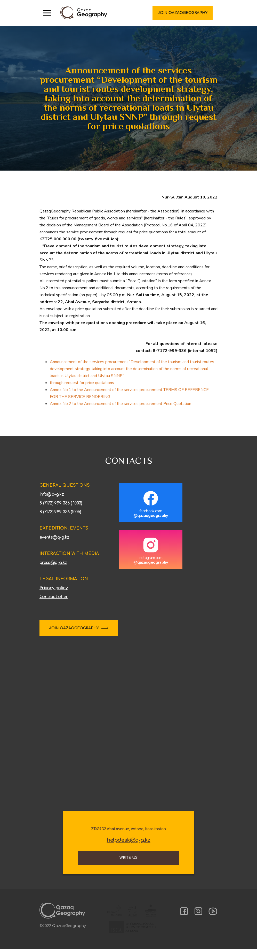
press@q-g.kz (53, 562)
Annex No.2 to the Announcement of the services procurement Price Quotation (120, 404)
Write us (128, 858)
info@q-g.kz (51, 494)
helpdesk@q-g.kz (128, 840)
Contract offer (53, 596)
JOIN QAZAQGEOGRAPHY (74, 628)
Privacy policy (53, 588)
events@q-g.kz (54, 537)
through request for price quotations (82, 383)
